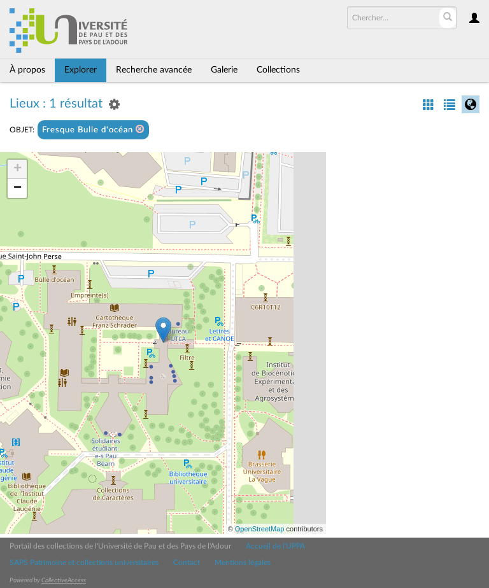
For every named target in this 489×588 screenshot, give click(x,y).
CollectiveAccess (63, 580)
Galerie (224, 70)
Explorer (80, 70)
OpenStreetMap (260, 529)
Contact (186, 562)
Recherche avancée (154, 70)
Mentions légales (243, 562)
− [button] (17, 188)
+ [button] (17, 169)
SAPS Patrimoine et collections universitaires (84, 562)
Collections (278, 70)
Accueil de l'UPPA (275, 546)
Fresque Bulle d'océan (93, 129)
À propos (27, 70)
